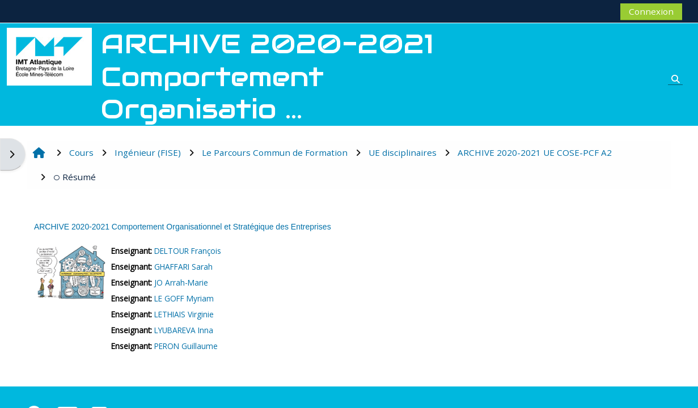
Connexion (651, 11)
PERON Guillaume (186, 346)
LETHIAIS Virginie (184, 314)
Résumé (74, 176)
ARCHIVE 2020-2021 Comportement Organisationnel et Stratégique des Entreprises (182, 226)
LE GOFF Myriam (184, 298)
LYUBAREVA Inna (183, 330)
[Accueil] (49, 55)
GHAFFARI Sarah (183, 266)
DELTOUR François (187, 250)
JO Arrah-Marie (181, 282)
